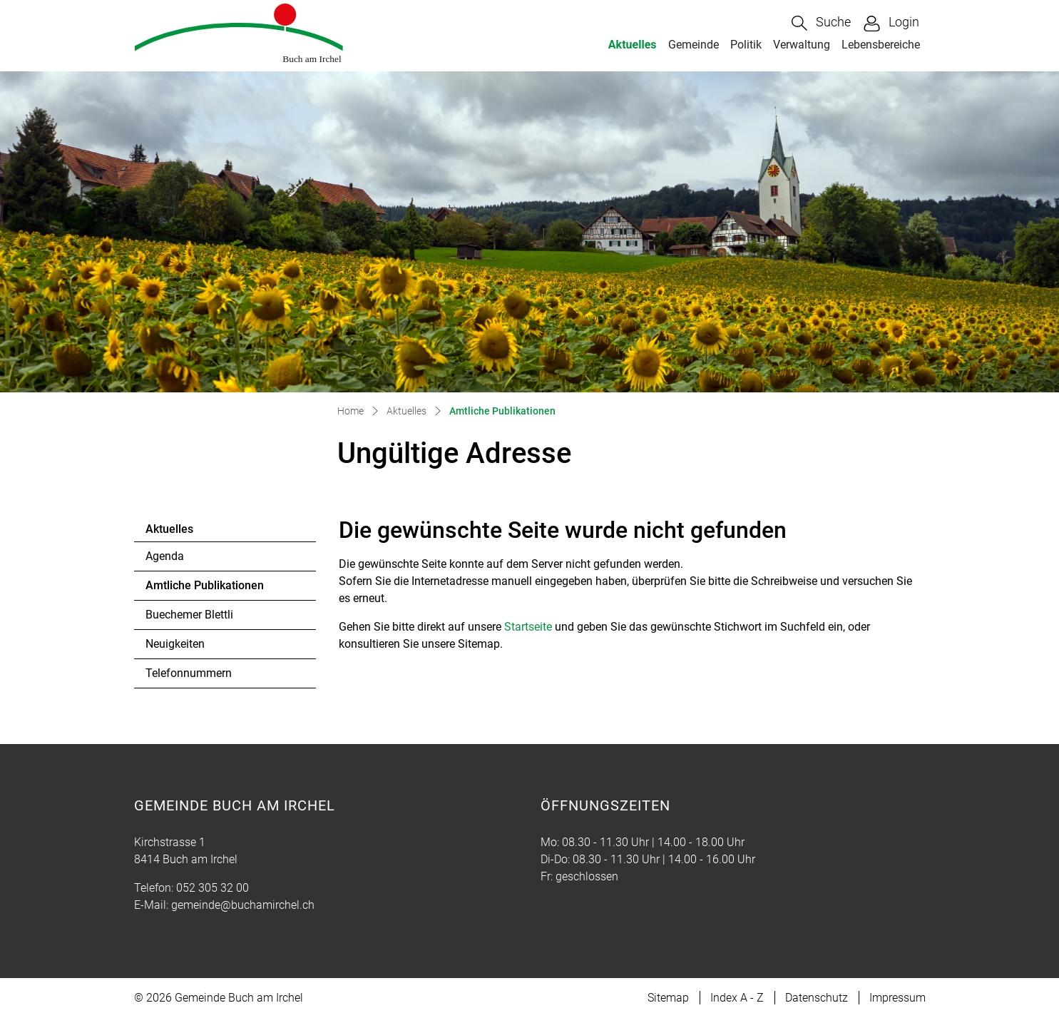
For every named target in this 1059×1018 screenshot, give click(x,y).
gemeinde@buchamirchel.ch (242, 905)
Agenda (164, 556)
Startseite (528, 626)
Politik (746, 44)
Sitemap (668, 997)
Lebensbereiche (880, 44)
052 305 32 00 (212, 888)
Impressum (897, 997)
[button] (821, 23)
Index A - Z (737, 997)
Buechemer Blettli (189, 614)
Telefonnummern (188, 673)
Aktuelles (632, 44)
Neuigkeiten (175, 644)
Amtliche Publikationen (204, 589)
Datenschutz (816, 997)
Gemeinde (693, 44)
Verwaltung (801, 44)
